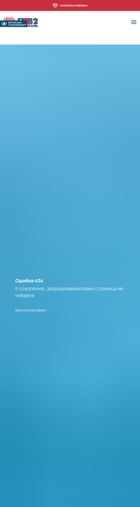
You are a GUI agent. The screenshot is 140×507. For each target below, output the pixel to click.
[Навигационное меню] (133, 22)
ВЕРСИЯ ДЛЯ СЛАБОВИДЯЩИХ (13, 23)
